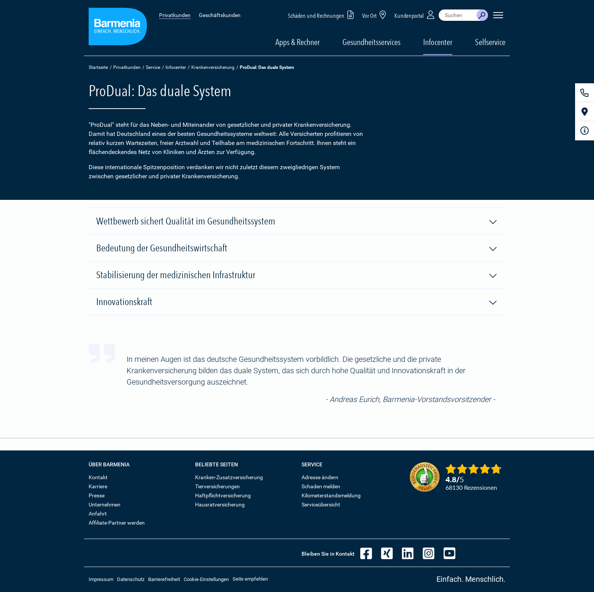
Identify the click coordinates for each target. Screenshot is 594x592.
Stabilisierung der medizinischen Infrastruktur (297, 275)
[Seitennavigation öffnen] (498, 15)
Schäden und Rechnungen (322, 14)
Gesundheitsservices (371, 42)
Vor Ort (375, 14)
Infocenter (176, 67)
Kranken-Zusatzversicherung (229, 477)
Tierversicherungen (217, 486)
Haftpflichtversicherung (223, 495)
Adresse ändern (320, 477)
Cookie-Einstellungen (206, 579)
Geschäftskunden (220, 15)
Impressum (101, 579)
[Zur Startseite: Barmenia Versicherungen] (118, 28)
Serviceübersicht (321, 505)
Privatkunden (175, 15)
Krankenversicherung (212, 67)
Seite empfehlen (250, 579)
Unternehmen (104, 505)
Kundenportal (415, 14)
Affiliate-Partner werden (117, 523)
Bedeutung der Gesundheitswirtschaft (297, 248)
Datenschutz (130, 579)
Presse (97, 495)
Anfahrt (98, 514)
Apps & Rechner (297, 42)
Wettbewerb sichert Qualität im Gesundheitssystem (297, 221)
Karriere (98, 486)
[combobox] (458, 15)
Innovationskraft (297, 302)
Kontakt (98, 477)
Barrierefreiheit (164, 579)
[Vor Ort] (584, 111)
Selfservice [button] (490, 42)
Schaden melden (321, 486)
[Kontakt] (584, 92)
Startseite (98, 67)
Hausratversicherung (220, 505)
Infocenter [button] (437, 42)
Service (153, 67)
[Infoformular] (584, 130)
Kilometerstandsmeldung (331, 495)
